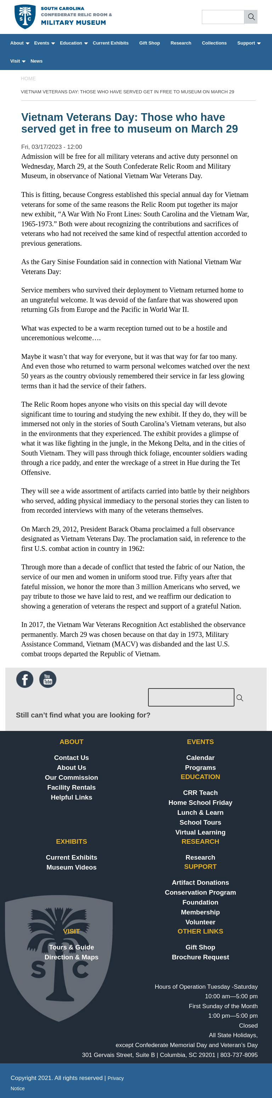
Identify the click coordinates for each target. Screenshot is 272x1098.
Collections (214, 43)
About (19, 46)
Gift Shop (149, 43)
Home (28, 78)
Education (73, 46)
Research (181, 43)
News (36, 61)
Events (44, 46)
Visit (17, 64)
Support (248, 46)
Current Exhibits (111, 43)
